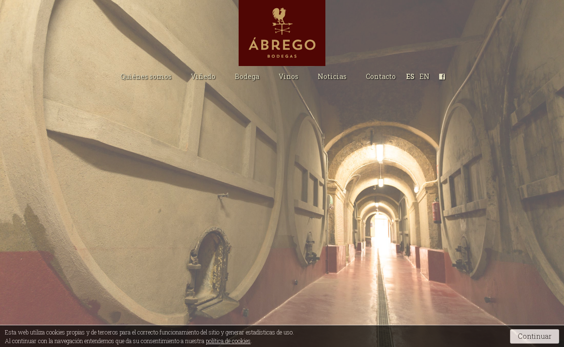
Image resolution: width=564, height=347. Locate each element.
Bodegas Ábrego (282, 33)
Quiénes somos (146, 76)
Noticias (332, 76)
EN (424, 76)
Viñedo (203, 76)
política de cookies (228, 341)
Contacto (381, 76)
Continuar (534, 336)
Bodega (247, 76)
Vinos (288, 76)
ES (410, 76)
